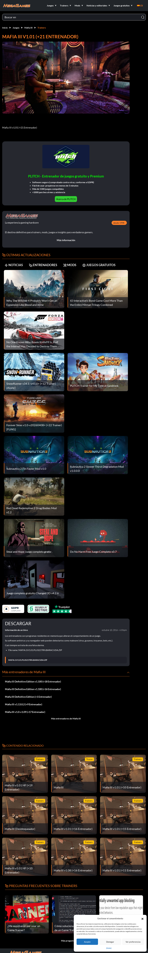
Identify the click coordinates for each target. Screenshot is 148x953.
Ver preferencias (133, 942)
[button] (142, 918)
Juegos (16, 27)
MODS (69, 265)
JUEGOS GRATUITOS (98, 265)
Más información (66, 240)
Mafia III (28, 27)
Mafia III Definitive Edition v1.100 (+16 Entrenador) (33, 689)
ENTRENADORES (43, 265)
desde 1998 (118, 222)
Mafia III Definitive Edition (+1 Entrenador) (28, 696)
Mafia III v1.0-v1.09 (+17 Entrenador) (25, 711)
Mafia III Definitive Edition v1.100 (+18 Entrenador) (33, 681)
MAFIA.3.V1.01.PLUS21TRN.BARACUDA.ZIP (27, 660)
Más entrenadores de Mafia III (66, 718)
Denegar (110, 942)
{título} (108, 948)
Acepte (87, 942)
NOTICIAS (14, 265)
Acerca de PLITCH (66, 199)
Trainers (42, 27)
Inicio (5, 27)
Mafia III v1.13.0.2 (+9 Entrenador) (23, 704)
